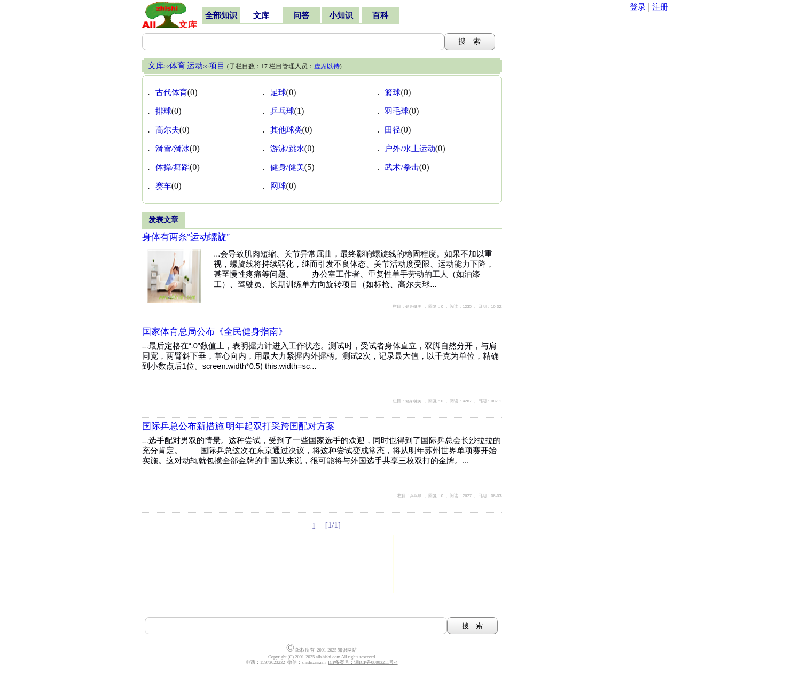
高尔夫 (167, 129)
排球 (163, 110)
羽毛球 (397, 110)
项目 (217, 65)
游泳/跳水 (287, 148)
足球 (278, 92)
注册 (660, 6)
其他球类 (286, 129)
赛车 (163, 185)
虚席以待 (327, 66)
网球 (278, 185)
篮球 (393, 92)
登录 (638, 6)
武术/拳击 (402, 167)
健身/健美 (287, 167)
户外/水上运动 (410, 148)
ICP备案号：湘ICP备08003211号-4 (362, 662)
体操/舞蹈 (172, 167)
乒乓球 (282, 110)
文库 (156, 65)
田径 (393, 129)
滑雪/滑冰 (172, 148)
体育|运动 (186, 65)
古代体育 (171, 92)
